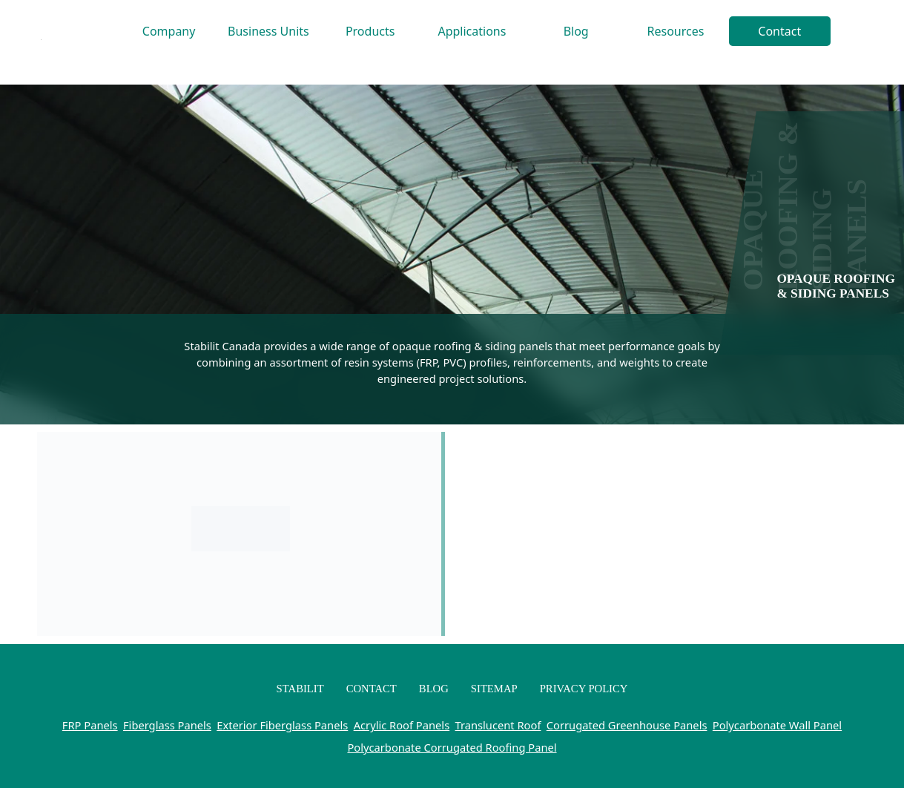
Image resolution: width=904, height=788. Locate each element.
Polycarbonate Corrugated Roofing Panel (451, 747)
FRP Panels (90, 725)
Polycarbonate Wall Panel (777, 725)
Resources (676, 31)
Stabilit (300, 689)
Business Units (268, 31)
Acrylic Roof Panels (402, 725)
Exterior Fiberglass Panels (282, 725)
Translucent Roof (498, 725)
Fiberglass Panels (167, 725)
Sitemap (494, 689)
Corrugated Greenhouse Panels (627, 725)
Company (169, 31)
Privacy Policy (584, 689)
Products (370, 31)
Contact (779, 31)
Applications (472, 31)
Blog (576, 31)
